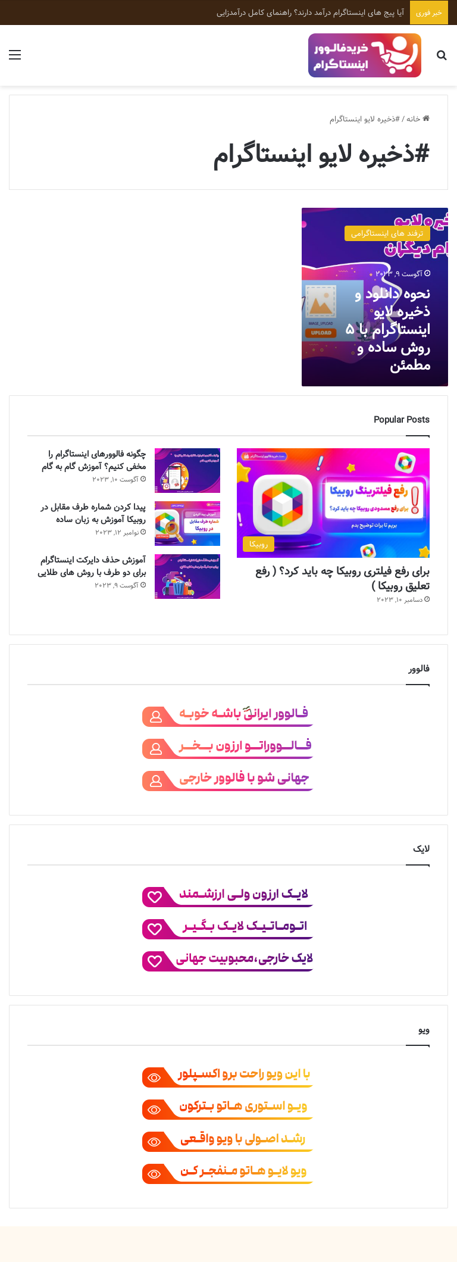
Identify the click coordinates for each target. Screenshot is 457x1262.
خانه (418, 119)
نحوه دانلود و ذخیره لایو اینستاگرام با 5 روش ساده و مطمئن (387, 329)
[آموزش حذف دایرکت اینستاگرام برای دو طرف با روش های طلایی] (187, 576)
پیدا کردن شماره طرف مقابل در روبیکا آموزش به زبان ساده (93, 513)
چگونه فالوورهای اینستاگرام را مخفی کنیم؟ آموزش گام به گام (94, 460)
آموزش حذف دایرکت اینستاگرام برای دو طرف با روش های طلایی (91, 566)
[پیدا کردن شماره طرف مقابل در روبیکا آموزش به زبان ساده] (187, 523)
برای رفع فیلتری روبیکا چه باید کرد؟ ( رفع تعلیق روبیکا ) (342, 578)
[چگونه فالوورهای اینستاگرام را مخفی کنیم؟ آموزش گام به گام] (187, 470)
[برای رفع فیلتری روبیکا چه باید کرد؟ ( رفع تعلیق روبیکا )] (333, 502)
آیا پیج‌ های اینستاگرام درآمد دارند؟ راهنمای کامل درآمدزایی (310, 12)
